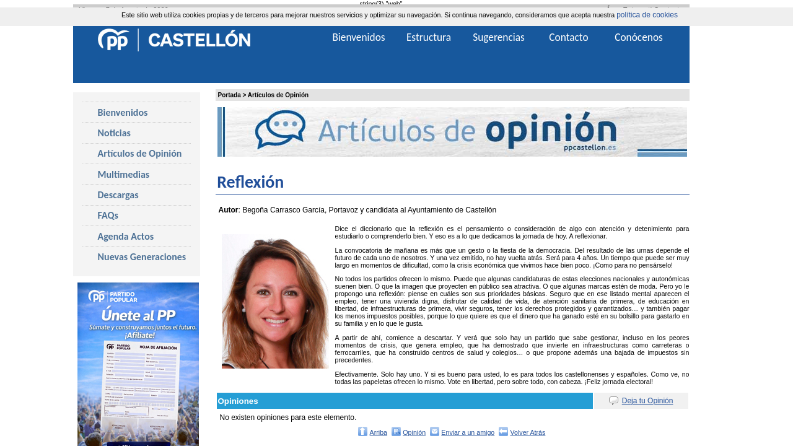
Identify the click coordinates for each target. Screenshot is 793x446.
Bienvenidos (123, 112)
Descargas (118, 195)
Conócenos (639, 37)
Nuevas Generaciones (142, 257)
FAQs (108, 215)
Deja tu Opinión (647, 400)
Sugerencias (499, 37)
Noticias (114, 133)
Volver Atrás (528, 431)
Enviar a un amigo (467, 431)
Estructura (428, 37)
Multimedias (124, 174)
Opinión (414, 431)
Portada (229, 95)
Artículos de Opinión (278, 95)
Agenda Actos (126, 236)
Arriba (378, 431)
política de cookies (647, 15)
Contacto (568, 37)
